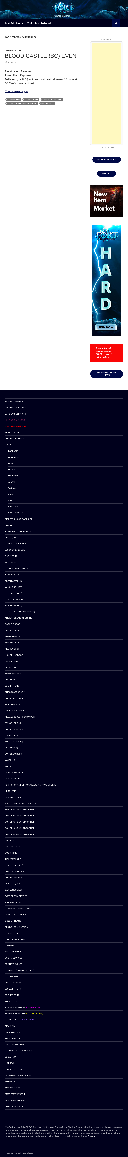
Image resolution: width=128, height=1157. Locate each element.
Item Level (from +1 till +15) (19, 970)
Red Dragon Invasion (16, 927)
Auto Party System (15, 1094)
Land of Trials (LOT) (15, 939)
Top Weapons (12, 574)
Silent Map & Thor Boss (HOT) (20, 611)
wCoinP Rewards (14, 772)
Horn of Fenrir (13, 797)
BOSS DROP (10, 679)
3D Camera (10, 1057)
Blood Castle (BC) (14, 871)
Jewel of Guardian (22, 1007)
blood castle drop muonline (22, 103)
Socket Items (12, 686)
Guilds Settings (13, 846)
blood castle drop (52, 99)
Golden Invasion (14, 921)
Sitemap (92, 1136)
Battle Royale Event (16, 896)
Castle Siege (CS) (13, 890)
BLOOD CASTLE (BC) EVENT (42, 56)
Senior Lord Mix (13, 723)
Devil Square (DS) (14, 865)
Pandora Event (13, 902)
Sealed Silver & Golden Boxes (20, 803)
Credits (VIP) (11, 747)
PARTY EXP (10, 840)
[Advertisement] (106, 93)
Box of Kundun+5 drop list (19, 834)
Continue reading (16, 91)
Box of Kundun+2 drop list (19, 815)
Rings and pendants (15, 1100)
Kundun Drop (12, 636)
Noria (11, 469)
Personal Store (13, 1032)
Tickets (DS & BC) (13, 859)
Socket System (21, 1019)
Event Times (11, 667)
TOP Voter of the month (18, 531)
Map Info (10, 525)
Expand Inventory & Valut (19, 1075)
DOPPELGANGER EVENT (16, 914)
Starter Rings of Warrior (19, 519)
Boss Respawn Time (15, 673)
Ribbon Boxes (12, 704)
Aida (10, 500)
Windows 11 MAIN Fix (16, 414)
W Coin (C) (10, 760)
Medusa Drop (12, 649)
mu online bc (48, 103)
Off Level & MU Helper (16, 568)
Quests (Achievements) (17, 543)
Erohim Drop (12, 661)
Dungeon (13, 457)
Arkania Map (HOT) (14, 581)
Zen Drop (10, 1081)
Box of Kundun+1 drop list (19, 809)
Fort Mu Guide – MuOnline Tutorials (28, 23)
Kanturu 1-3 (14, 506)
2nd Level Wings (13, 958)
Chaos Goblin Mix (14, 438)
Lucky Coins (11, 735)
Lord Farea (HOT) (14, 599)
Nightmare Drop (14, 655)
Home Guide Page (14, 401)
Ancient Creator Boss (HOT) (19, 618)
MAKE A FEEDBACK (107, 159)
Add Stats (10, 1026)
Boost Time (11, 853)
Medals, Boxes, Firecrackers (20, 717)
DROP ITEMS (11, 556)
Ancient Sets (11, 1001)
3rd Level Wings (13, 964)
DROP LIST (10, 444)
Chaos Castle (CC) (14, 877)
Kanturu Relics (16, 512)
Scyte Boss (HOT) (13, 593)
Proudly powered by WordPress (19, 1153)
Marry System (12, 1087)
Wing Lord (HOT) (13, 587)
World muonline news (106, 373)
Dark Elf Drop (12, 624)
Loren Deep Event (14, 933)
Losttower (14, 475)
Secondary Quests (15, 550)
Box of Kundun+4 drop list (19, 828)
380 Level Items (13, 989)
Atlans (12, 482)
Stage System (12, 432)
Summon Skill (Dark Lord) (19, 1050)
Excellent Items (13, 982)
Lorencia (13, 451)
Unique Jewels (12, 976)
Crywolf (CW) (12, 883)
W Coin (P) (10, 766)
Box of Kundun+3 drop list (19, 822)
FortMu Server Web (15, 407)
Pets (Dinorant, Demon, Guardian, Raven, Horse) (30, 785)
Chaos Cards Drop (15, 692)
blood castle (31, 99)
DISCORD (106, 173)
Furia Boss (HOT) (13, 605)
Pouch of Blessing (15, 710)
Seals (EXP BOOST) (14, 741)
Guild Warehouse (14, 1044)
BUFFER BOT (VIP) (13, 754)
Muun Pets (10, 791)
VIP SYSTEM (10, 562)
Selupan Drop (12, 642)
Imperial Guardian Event (18, 908)
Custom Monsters (14, 1106)
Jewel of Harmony (24, 1013)
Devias (11, 463)
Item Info (10, 945)
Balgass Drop (12, 630)
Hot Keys (9, 1063)
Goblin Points (12, 778)
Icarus (12, 494)
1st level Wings (13, 951)
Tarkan (12, 488)
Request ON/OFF (13, 1038)
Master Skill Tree (14, 729)
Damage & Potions (14, 1069)
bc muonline (14, 99)
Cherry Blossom (14, 698)
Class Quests (11, 537)
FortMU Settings (14, 50)
